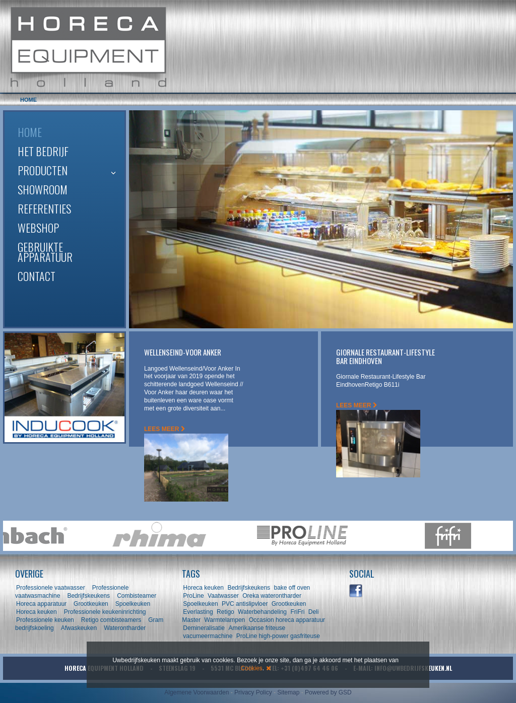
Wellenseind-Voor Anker (182, 352)
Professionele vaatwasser (50, 587)
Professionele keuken (45, 619)
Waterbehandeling (262, 611)
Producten (43, 170)
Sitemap (288, 692)
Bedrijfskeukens (89, 595)
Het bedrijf (43, 151)
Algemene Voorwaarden (196, 692)
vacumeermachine (207, 636)
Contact (36, 276)
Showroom (43, 189)
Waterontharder (125, 627)
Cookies (251, 668)
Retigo (225, 611)
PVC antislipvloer (245, 603)
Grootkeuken (91, 603)
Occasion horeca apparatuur (287, 619)
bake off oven (292, 587)
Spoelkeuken (132, 603)
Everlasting (198, 611)
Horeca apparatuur (41, 603)
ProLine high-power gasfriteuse (278, 636)
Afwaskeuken (79, 627)
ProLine (193, 595)
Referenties (44, 208)
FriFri (297, 611)
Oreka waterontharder (271, 595)
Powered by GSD (328, 692)
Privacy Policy (253, 692)
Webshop (38, 228)
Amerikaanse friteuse (256, 627)
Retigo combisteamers (111, 619)
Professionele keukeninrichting (105, 611)
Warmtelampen (224, 619)
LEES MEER (164, 429)
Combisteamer (136, 595)
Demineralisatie (204, 627)
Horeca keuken (36, 611)
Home (30, 132)
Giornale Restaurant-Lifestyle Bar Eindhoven (385, 356)
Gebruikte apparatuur (45, 252)
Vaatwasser (223, 595)
